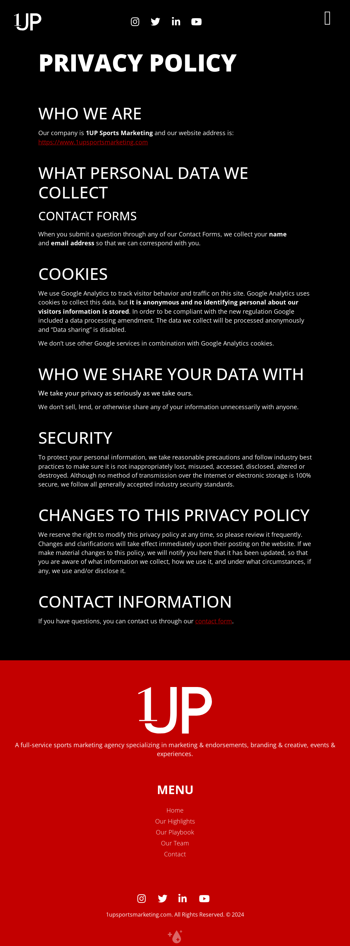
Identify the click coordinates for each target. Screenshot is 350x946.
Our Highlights (175, 821)
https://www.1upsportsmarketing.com (93, 142)
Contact (175, 854)
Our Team (175, 843)
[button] (327, 18)
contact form (213, 621)
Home (175, 810)
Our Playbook (175, 832)
